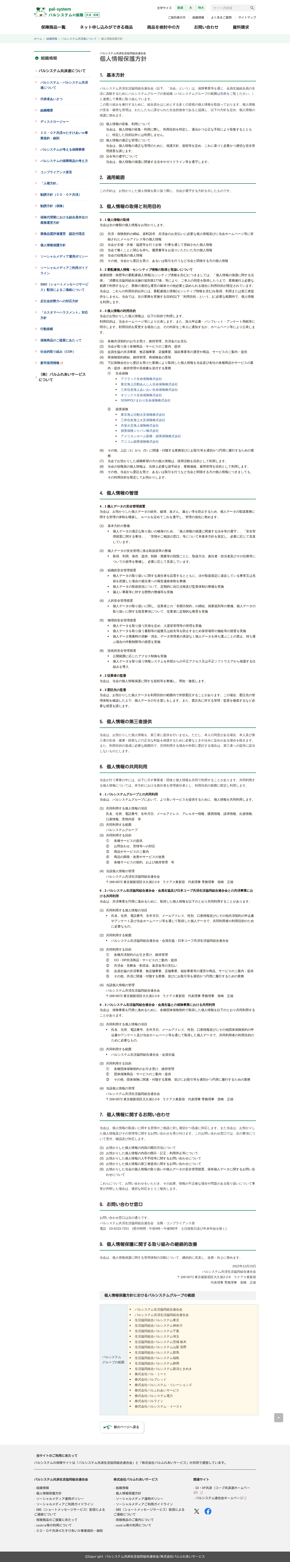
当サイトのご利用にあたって (56, 1455)
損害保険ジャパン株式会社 (140, 430)
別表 (223, 93)
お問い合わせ (206, 27)
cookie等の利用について (54, 1525)
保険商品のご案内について (135, 1519)
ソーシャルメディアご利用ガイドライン (64, 1504)
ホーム (38, 38)
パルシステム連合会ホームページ (219, 1498)
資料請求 (241, 27)
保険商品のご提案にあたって (56, 1519)
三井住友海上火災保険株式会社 (143, 420)
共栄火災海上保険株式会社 (140, 425)
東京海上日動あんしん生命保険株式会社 (149, 384)
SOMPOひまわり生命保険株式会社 (146, 400)
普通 (180, 7)
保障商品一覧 (53, 27)
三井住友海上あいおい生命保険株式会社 (149, 389)
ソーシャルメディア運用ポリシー (60, 1498)
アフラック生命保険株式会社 (141, 379)
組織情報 (198, 17)
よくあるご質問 (221, 17)
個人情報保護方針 (49, 1493)
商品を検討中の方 (163, 27)
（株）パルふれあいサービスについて (62, 377)
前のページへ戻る (126, 1427)
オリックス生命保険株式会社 (141, 395)
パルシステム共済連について (79, 38)
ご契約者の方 (177, 17)
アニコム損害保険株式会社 (140, 441)
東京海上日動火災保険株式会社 (143, 414)
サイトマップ (247, 17)
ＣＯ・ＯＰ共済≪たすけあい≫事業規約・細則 (69, 1530)
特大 (201, 7)
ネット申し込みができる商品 (106, 27)
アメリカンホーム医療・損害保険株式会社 (151, 436)
